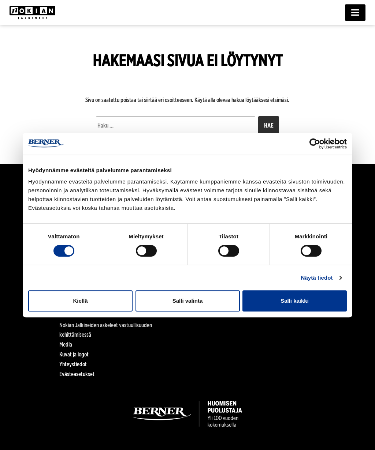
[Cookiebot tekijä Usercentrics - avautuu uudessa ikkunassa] (315, 143)
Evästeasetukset (76, 374)
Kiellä (80, 301)
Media (65, 344)
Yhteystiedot (73, 364)
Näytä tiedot (317, 278)
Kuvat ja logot (74, 354)
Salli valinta (187, 301)
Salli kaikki (295, 301)
